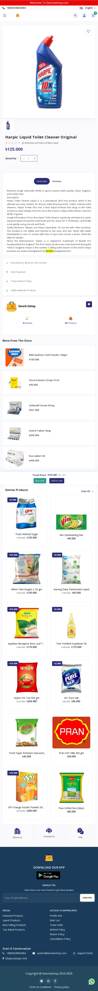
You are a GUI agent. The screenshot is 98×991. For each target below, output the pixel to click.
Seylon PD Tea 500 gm (26, 697)
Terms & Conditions (40, 987)
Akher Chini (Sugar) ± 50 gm (26, 589)
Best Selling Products (14, 925)
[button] (48, 875)
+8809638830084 (14, 7)
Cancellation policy (60, 938)
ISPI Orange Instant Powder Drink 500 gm (26, 807)
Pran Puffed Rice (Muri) (71, 808)
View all (87, 491)
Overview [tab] (42, 181)
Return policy (57, 934)
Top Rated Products (14, 929)
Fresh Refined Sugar (27, 534)
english (87, 7)
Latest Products (11, 920)
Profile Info (56, 915)
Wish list (55, 920)
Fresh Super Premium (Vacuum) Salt (26, 753)
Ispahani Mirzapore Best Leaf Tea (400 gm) (27, 643)
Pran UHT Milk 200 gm (71, 753)
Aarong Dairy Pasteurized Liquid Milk (71, 589)
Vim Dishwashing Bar (71, 535)
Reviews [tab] (57, 181)
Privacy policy (61, 987)
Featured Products (13, 915)
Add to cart (56, 480)
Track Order (56, 925)
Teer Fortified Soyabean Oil (71, 643)
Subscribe (87, 897)
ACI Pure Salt (71, 697)
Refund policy (57, 929)
